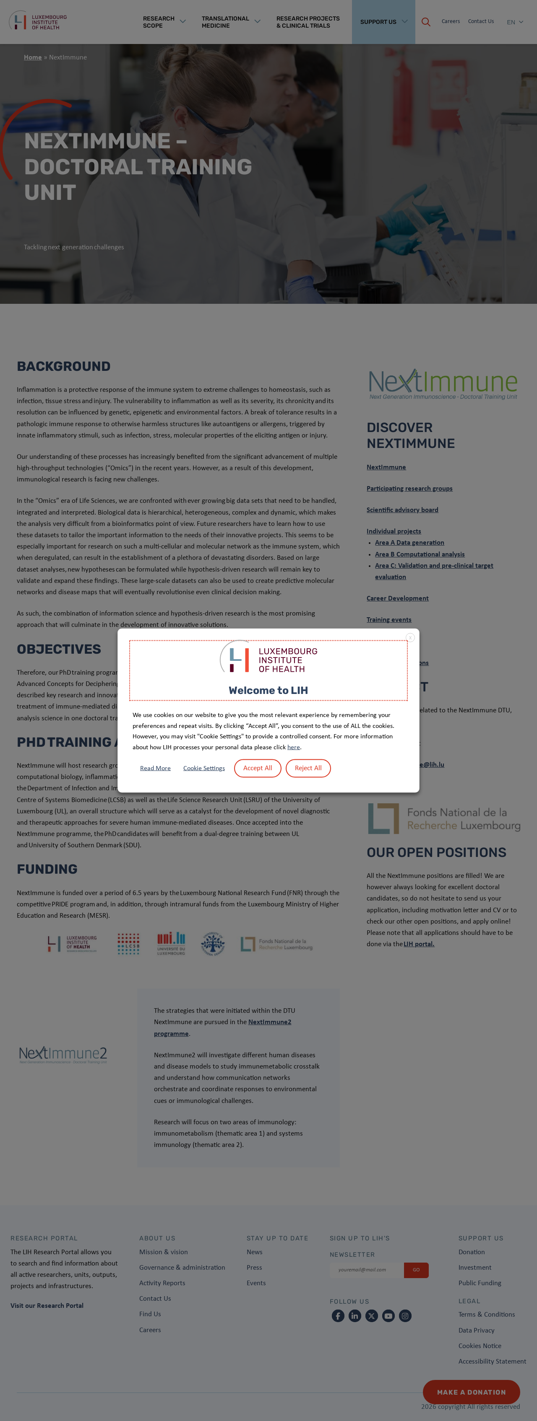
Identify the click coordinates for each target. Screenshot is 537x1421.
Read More (155, 768)
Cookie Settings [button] (204, 768)
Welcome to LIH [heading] (268, 690)
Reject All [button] (308, 768)
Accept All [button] (257, 768)
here (293, 747)
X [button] (410, 637)
